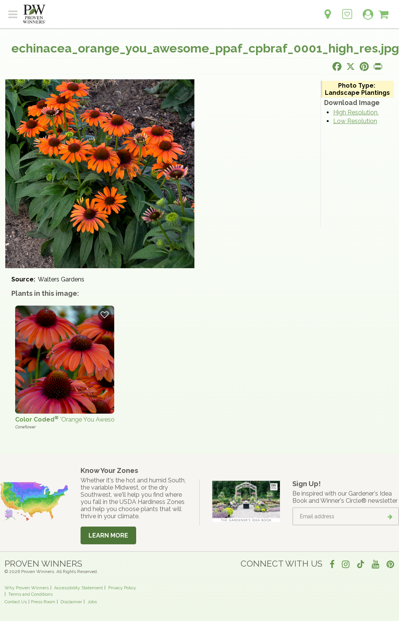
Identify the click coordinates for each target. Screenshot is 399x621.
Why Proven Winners (27, 587)
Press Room (43, 601)
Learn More (108, 535)
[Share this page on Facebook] (337, 66)
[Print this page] (378, 66)
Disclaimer (71, 601)
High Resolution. (356, 112)
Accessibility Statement (78, 587)
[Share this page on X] (350, 66)
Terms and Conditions (30, 594)
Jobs (92, 601)
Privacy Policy (122, 587)
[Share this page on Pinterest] (364, 66)
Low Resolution (355, 121)
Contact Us (16, 601)
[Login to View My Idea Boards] (347, 10)
